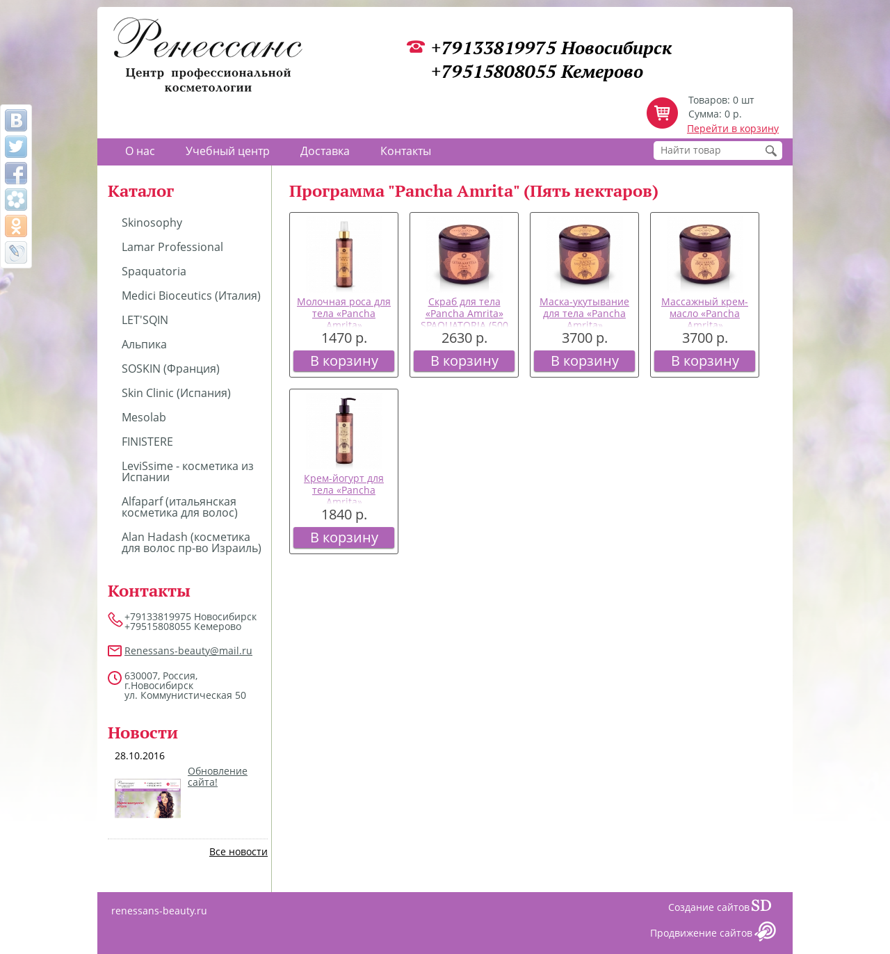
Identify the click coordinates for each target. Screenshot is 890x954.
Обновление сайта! (218, 776)
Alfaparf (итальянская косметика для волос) (180, 507)
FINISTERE (147, 441)
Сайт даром (767, 909)
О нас (140, 151)
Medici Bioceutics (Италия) (191, 295)
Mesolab (144, 417)
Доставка (325, 151)
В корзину (344, 360)
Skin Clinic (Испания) (176, 393)
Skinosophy (152, 222)
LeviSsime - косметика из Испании (188, 471)
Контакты (405, 151)
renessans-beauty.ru (159, 910)
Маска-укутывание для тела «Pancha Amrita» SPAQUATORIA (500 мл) (584, 325)
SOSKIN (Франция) (171, 368)
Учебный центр (228, 151)
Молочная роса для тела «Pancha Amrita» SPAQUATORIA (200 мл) (344, 325)
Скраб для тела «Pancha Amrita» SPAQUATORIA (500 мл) (464, 319)
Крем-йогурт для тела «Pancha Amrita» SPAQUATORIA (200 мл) (344, 501)
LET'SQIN (145, 320)
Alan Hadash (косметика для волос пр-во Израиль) (191, 542)
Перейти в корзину (733, 128)
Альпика (144, 344)
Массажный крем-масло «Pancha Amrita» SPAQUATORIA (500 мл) (705, 325)
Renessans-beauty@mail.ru (188, 650)
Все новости (238, 851)
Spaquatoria (154, 271)
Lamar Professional (172, 246)
